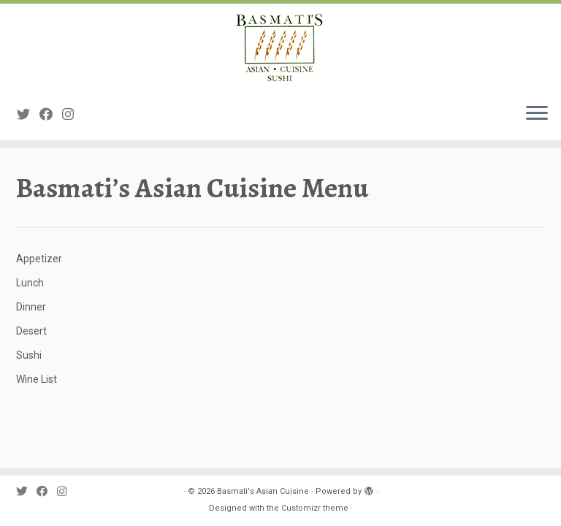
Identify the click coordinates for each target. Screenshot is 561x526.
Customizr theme (314, 508)
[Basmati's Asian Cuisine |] (280, 47)
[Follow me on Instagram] (72, 114)
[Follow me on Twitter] (28, 114)
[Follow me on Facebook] (50, 114)
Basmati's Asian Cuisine (263, 491)
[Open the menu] (537, 114)
